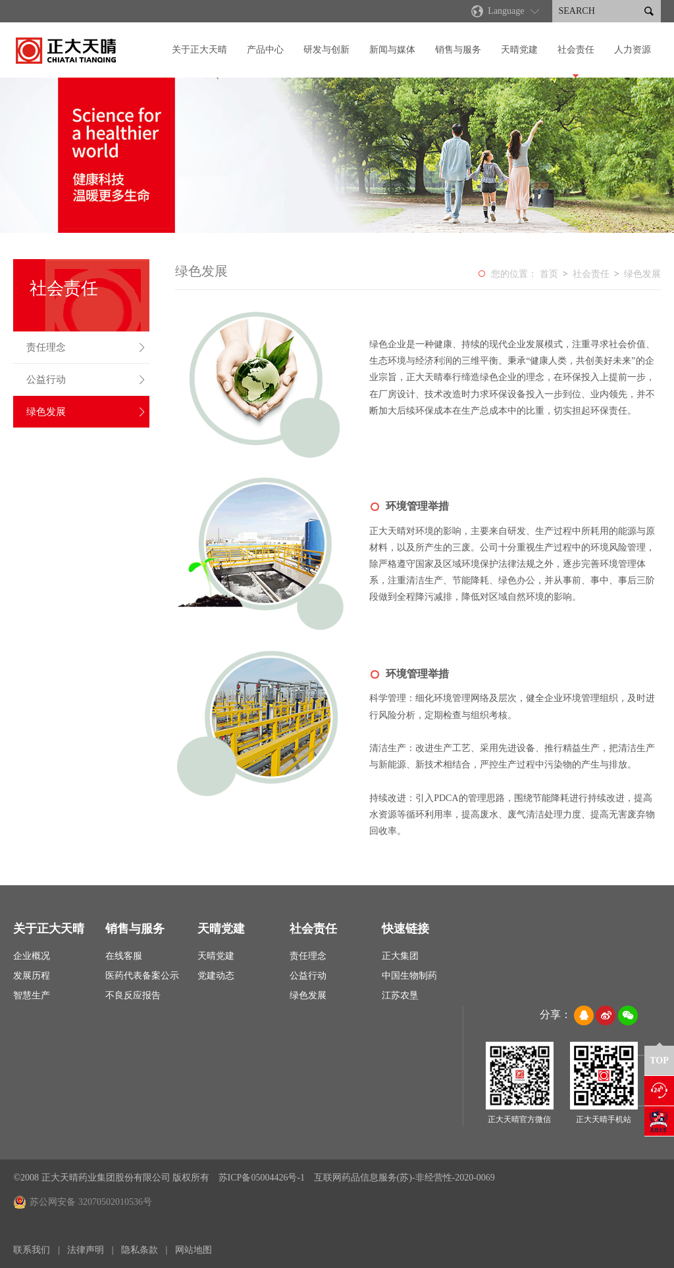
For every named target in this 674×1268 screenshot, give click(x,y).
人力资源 (632, 50)
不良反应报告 (133, 995)
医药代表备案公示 (142, 976)
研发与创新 (326, 50)
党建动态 (215, 976)
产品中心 (265, 50)
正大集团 (400, 956)
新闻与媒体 (392, 50)
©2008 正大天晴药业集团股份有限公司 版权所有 (111, 1178)
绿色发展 (86, 411)
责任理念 (86, 347)
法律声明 (85, 1250)
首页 (549, 274)
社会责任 (575, 50)
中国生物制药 (409, 976)
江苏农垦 (400, 995)
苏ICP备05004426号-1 (263, 1178)
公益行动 (86, 379)
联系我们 (31, 1250)
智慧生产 (31, 995)
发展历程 (31, 976)
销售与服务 (458, 50)
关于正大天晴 (199, 50)
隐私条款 (139, 1250)
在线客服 (123, 956)
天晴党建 (519, 50)
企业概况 (31, 956)
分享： (555, 1014)
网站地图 (193, 1250)
